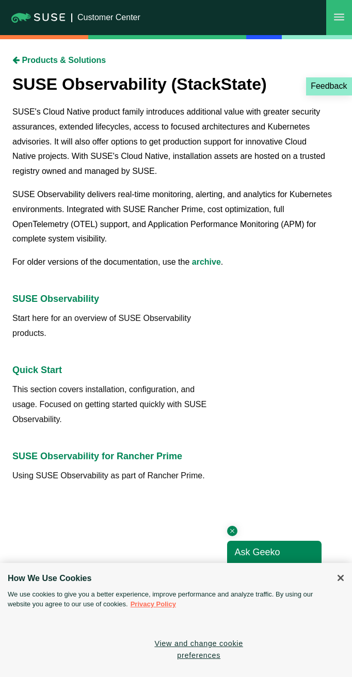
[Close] (340, 578)
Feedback (329, 86)
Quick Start (37, 370)
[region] (176, 620)
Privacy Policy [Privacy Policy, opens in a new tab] (153, 604)
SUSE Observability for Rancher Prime (97, 456)
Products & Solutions (59, 60)
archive (206, 261)
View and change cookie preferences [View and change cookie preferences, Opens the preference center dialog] (198, 649)
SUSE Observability (55, 299)
